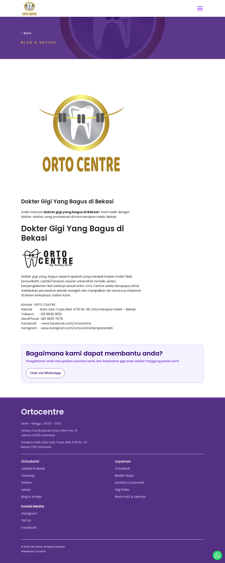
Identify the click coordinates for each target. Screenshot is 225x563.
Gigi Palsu (122, 489)
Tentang (27, 475)
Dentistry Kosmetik (129, 482)
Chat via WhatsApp (45, 373)
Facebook (29, 527)
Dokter (26, 482)
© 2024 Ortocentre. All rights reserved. (43, 546)
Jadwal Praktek (33, 468)
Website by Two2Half (33, 551)
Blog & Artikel (31, 496)
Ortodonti (122, 468)
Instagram (29, 513)
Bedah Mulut (124, 475)
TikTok (26, 520)
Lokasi (25, 489)
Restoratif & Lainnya (130, 496)
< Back (26, 33)
